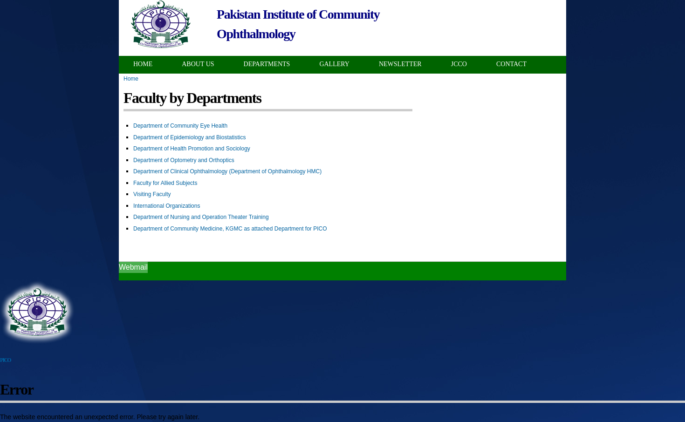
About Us (198, 64)
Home (142, 64)
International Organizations (166, 206)
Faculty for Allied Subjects (165, 183)
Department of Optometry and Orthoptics (183, 160)
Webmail (133, 267)
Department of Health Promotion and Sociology (191, 148)
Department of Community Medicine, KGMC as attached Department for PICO (230, 228)
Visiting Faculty (152, 194)
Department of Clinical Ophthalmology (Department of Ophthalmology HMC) (227, 171)
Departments (267, 64)
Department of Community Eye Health (180, 126)
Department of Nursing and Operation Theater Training (201, 217)
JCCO (459, 64)
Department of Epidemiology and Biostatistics (189, 137)
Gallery (334, 64)
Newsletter (400, 64)
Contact (511, 64)
